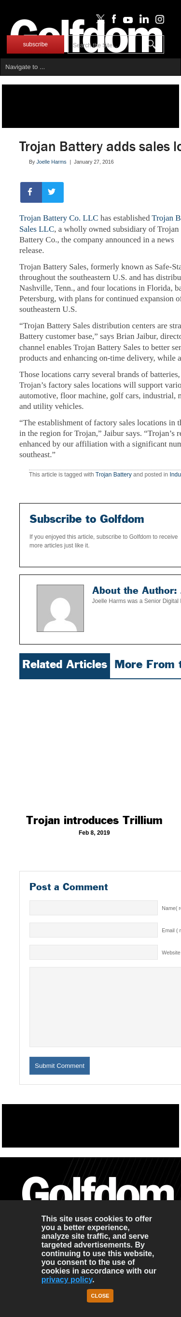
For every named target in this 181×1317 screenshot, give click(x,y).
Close (100, 1296)
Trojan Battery (114, 474)
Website (171, 952)
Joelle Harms (51, 162)
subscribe (35, 44)
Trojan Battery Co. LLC (58, 218)
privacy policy (67, 1279)
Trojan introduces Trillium (94, 820)
